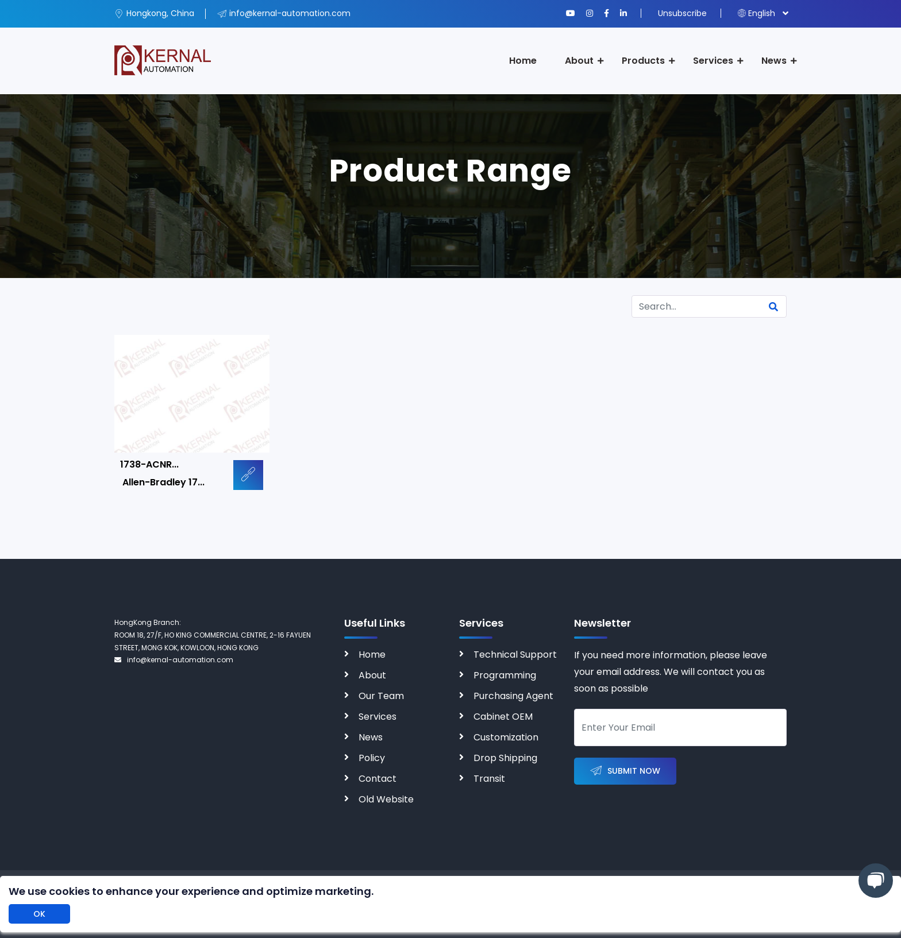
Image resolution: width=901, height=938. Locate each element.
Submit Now (625, 771)
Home (523, 60)
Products (643, 60)
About (579, 60)
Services (713, 60)
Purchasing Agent (513, 695)
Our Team (381, 695)
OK (39, 914)
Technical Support (515, 654)
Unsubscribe (682, 13)
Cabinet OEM (503, 716)
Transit (489, 778)
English (756, 13)
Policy (372, 758)
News (774, 60)
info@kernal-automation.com (173, 660)
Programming (504, 675)
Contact (377, 778)
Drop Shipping (505, 758)
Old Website (386, 799)
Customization (505, 737)
